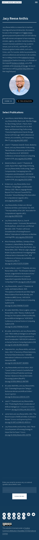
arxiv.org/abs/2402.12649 (13, 200)
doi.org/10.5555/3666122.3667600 (16, 381)
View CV (8, 101)
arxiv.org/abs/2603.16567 (19, 140)
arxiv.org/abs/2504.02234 (24, 237)
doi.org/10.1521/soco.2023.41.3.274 (17, 397)
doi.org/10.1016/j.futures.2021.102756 (18, 435)
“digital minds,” (28, 33)
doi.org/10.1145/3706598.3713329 (16, 306)
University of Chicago (21, 66)
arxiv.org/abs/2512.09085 (23, 159)
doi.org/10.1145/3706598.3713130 (16, 327)
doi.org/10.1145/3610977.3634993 (16, 363)
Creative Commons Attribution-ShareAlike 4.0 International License (19, 531)
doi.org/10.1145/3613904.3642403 (16, 345)
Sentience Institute (18, 63)
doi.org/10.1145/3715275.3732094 (16, 263)
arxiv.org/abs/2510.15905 (23, 179)
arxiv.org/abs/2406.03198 (13, 216)
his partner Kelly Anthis (22, 69)
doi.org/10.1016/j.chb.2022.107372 (23, 409)
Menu (35, 2)
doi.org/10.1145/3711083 (27, 282)
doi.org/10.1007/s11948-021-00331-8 (17, 422)
